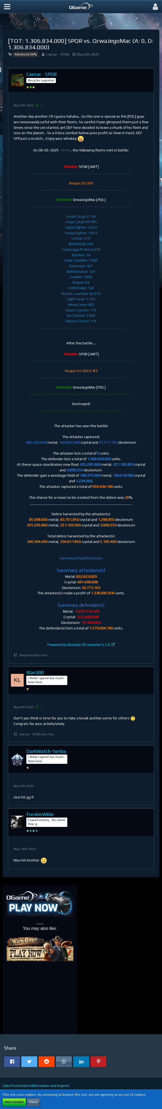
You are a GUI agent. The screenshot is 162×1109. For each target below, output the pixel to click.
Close (33, 1102)
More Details (14, 1102)
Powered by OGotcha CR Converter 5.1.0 (78, 645)
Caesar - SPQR (57, 54)
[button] (7, 6)
